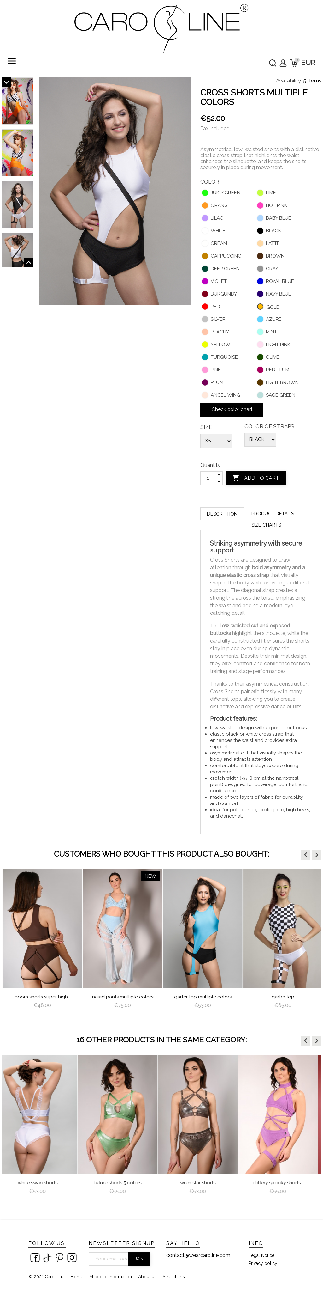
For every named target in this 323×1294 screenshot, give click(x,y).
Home (77, 1276)
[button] (305, 855)
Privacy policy (263, 1263)
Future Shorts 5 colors (121, 1183)
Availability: (289, 80)
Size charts (266, 525)
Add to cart (255, 478)
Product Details (272, 513)
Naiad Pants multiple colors (201, 997)
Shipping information (111, 1276)
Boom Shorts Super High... (122, 997)
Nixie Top (41, 997)
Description (222, 514)
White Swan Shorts (42, 1183)
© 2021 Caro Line (46, 1276)
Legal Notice (261, 1255)
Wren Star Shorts (202, 1183)
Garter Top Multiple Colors (282, 997)
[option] (42, 944)
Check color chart (232, 409)
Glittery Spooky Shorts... (282, 1183)
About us (147, 1276)
